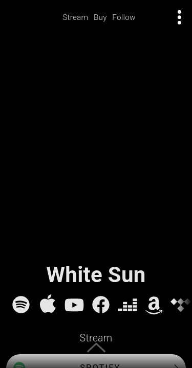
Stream (75, 17)
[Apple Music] (47, 304)
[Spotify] (21, 304)
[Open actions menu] (179, 17)
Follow (124, 17)
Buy (100, 17)
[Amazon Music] (154, 304)
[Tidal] (180, 304)
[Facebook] (101, 304)
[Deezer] (127, 304)
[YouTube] (74, 304)
